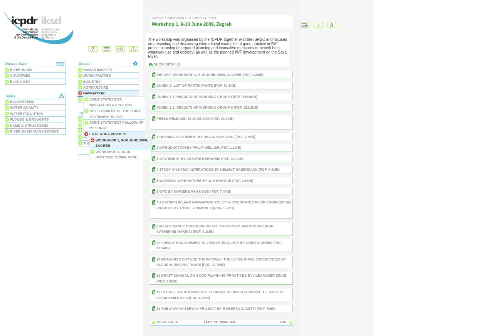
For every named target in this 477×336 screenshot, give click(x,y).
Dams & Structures (29, 126)
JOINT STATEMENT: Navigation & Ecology (111, 102)
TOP (282, 322)
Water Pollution (26, 114)
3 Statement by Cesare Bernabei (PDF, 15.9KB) (200, 159)
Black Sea (20, 82)
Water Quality (24, 107)
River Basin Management (34, 131)
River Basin (21, 70)
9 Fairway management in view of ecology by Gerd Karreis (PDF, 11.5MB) (219, 245)
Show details (167, 64)
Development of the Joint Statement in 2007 (115, 113)
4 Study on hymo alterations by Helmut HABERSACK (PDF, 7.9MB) (218, 169)
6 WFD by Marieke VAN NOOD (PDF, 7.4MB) (193, 191)
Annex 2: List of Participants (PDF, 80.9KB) (196, 85)
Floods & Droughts (29, 119)
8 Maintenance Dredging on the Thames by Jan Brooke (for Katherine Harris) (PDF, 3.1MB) (215, 229)
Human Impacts (98, 70)
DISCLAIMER (167, 322)
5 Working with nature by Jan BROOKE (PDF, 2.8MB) (204, 181)
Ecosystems (22, 102)
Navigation (93, 93)
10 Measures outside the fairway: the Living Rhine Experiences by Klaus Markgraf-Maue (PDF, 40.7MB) (221, 262)
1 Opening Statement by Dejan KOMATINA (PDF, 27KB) (205, 137)
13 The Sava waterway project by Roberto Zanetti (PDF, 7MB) (215, 309)
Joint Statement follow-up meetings (116, 125)
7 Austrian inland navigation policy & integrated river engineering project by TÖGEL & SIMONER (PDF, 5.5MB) (223, 205)
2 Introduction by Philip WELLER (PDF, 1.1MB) (198, 148)
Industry (92, 82)
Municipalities (97, 75)
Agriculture (95, 87)
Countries (20, 75)
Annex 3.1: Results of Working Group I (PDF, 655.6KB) (206, 97)
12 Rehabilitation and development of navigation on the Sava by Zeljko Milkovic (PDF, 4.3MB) (220, 294)
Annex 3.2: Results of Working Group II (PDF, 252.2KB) (207, 107)
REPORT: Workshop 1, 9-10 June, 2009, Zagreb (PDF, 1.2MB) (210, 75)
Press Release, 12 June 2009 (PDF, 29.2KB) (195, 119)
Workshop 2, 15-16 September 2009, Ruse (117, 154)
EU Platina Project (108, 134)
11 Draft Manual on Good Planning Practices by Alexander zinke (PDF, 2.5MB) (221, 278)
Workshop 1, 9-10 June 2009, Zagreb (122, 143)
